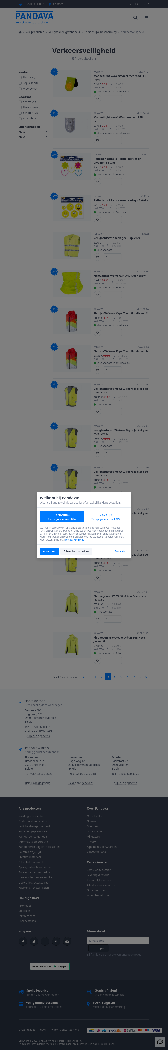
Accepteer (49, 551)
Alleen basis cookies (76, 551)
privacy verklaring (74, 539)
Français (120, 551)
